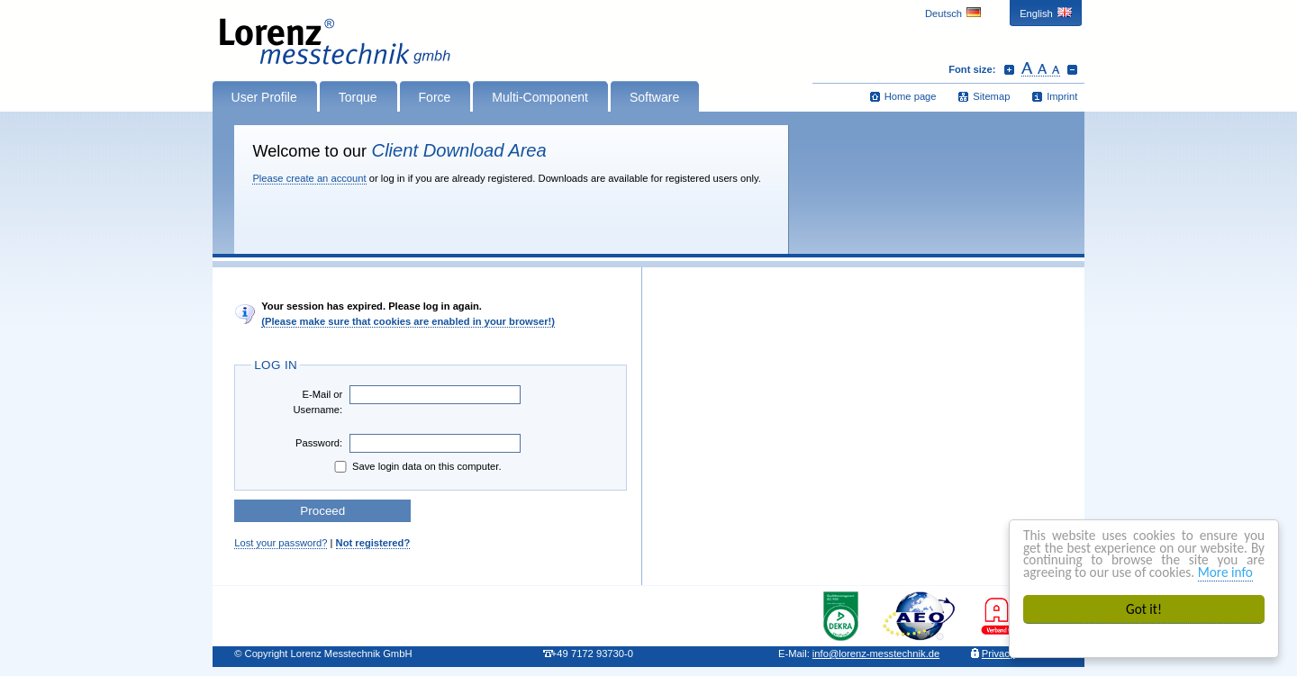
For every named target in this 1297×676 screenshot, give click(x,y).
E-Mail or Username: (317, 402)
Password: (318, 442)
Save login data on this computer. (416, 467)
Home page (910, 96)
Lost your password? (280, 542)
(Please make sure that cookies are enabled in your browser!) (408, 321)
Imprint (1062, 96)
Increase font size (1009, 69)
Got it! (1144, 608)
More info (1225, 572)
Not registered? (373, 542)
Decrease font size (1072, 69)
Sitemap (991, 96)
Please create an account (309, 178)
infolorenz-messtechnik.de (875, 653)
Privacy (998, 653)
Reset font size (1040, 69)
